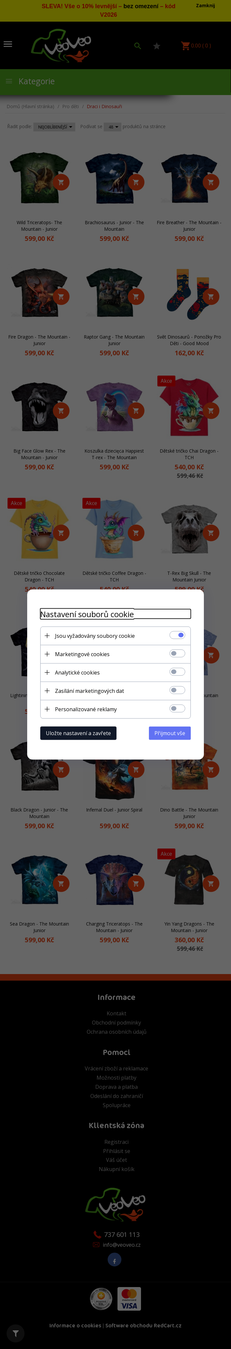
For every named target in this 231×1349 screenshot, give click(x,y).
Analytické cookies (77, 672)
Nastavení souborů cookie (87, 614)
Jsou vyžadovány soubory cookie (95, 635)
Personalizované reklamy (86, 709)
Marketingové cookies (82, 654)
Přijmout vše (169, 733)
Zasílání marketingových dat (89, 690)
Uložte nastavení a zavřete (78, 733)
